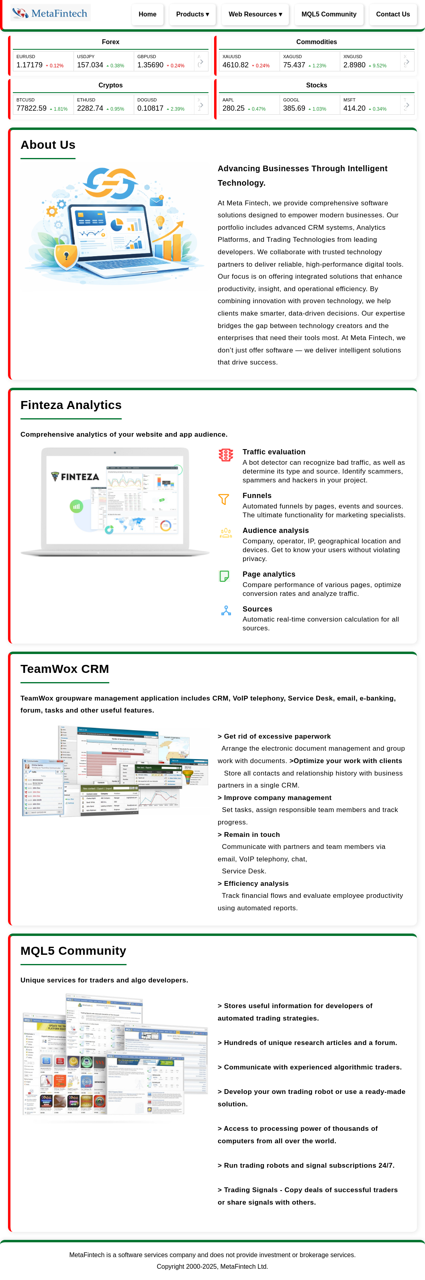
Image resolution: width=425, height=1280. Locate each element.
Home (147, 14)
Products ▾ (192, 14)
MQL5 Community (329, 14)
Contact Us (393, 14)
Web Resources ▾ (255, 14)
